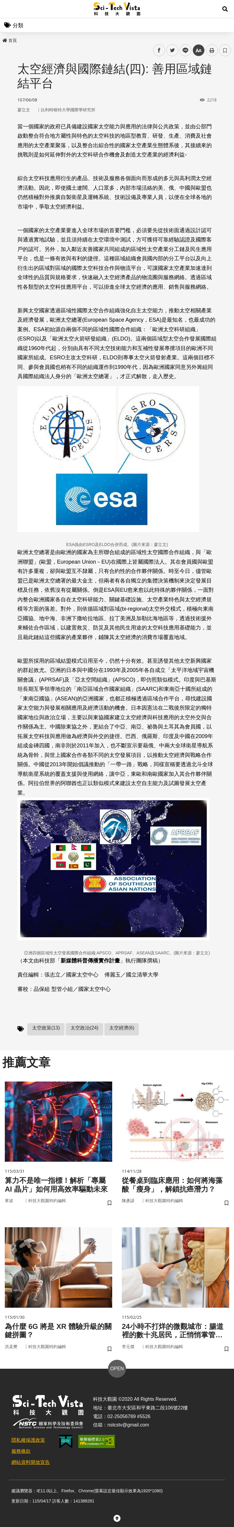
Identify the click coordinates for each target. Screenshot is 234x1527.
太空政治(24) (84, 1027)
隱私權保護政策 (28, 1440)
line (183, 50)
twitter (172, 50)
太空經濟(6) (121, 1027)
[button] (225, 9)
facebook (159, 50)
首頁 (9, 40)
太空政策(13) (46, 1027)
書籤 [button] (225, 50)
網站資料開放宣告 (30, 1462)
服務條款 (21, 1451)
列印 (212, 50)
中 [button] (198, 50)
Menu (9, 9)
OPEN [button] (117, 1368)
